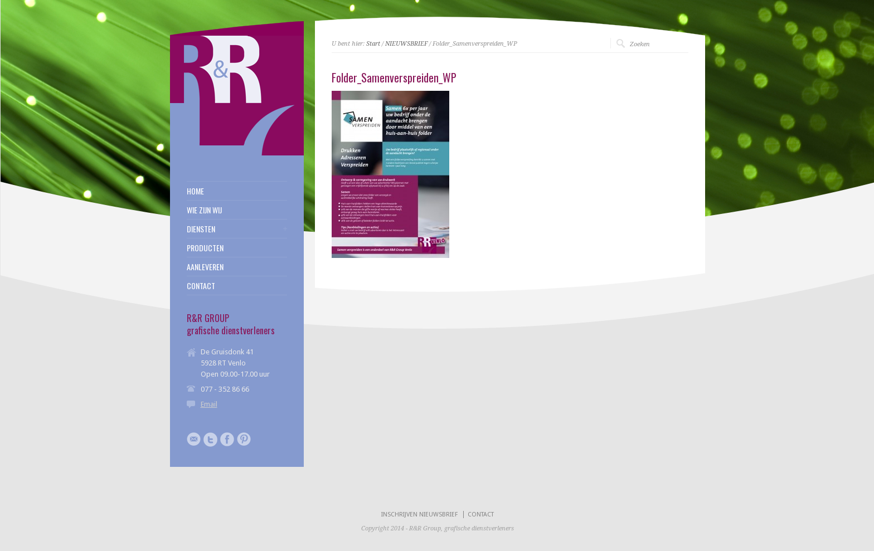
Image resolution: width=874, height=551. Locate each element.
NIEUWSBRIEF (406, 43)
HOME (195, 191)
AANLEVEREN (205, 267)
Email (209, 404)
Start (373, 43)
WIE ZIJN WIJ (204, 210)
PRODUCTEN (205, 248)
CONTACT (201, 286)
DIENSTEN (201, 229)
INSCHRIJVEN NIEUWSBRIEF (419, 514)
